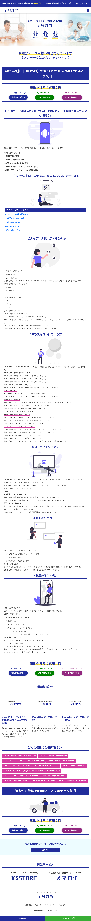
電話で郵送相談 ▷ (18, 98)
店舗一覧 (38, 907)
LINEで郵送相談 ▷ (45, 98)
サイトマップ (50, 907)
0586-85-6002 (22, 918)
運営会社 (27, 907)
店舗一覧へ (45, 852)
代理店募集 (62, 907)
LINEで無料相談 (68, 918)
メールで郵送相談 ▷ (72, 98)
